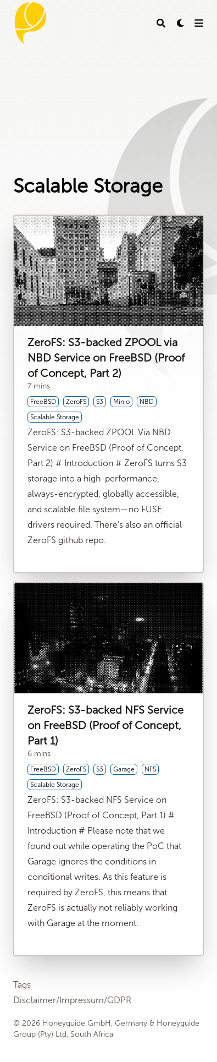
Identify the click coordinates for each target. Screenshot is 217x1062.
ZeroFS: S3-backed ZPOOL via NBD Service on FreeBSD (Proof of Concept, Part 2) (106, 358)
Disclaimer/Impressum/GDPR (72, 1000)
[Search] (161, 23)
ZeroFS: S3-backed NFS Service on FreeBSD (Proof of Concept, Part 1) (105, 725)
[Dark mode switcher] (180, 23)
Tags (22, 984)
